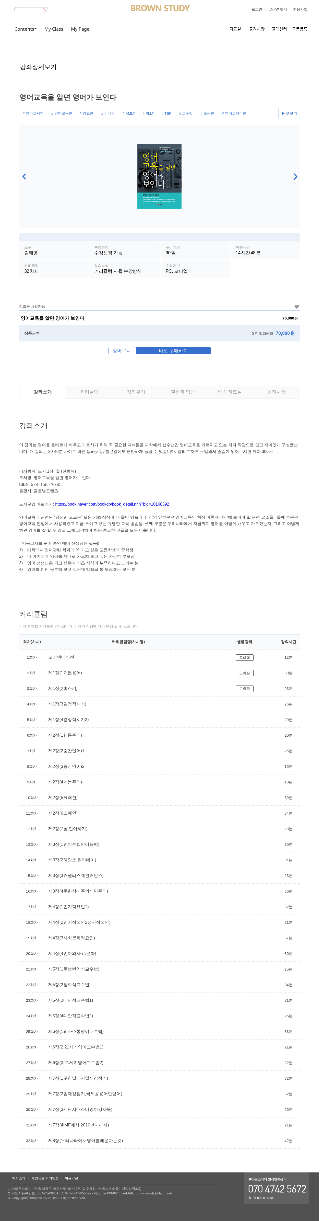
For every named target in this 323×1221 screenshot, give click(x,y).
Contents (24, 29)
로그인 (257, 9)
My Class (53, 29)
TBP (158, 112)
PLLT (142, 112)
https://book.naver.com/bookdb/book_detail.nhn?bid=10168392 (112, 507)
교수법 (176, 112)
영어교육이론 (222, 112)
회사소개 (18, 1178)
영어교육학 (34, 112)
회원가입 (300, 9)
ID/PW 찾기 (277, 9)
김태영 (104, 112)
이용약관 (71, 1178)
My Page (80, 29)
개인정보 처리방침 (45, 1178)
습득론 (196, 112)
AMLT (123, 112)
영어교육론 (61, 112)
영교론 (84, 112)
